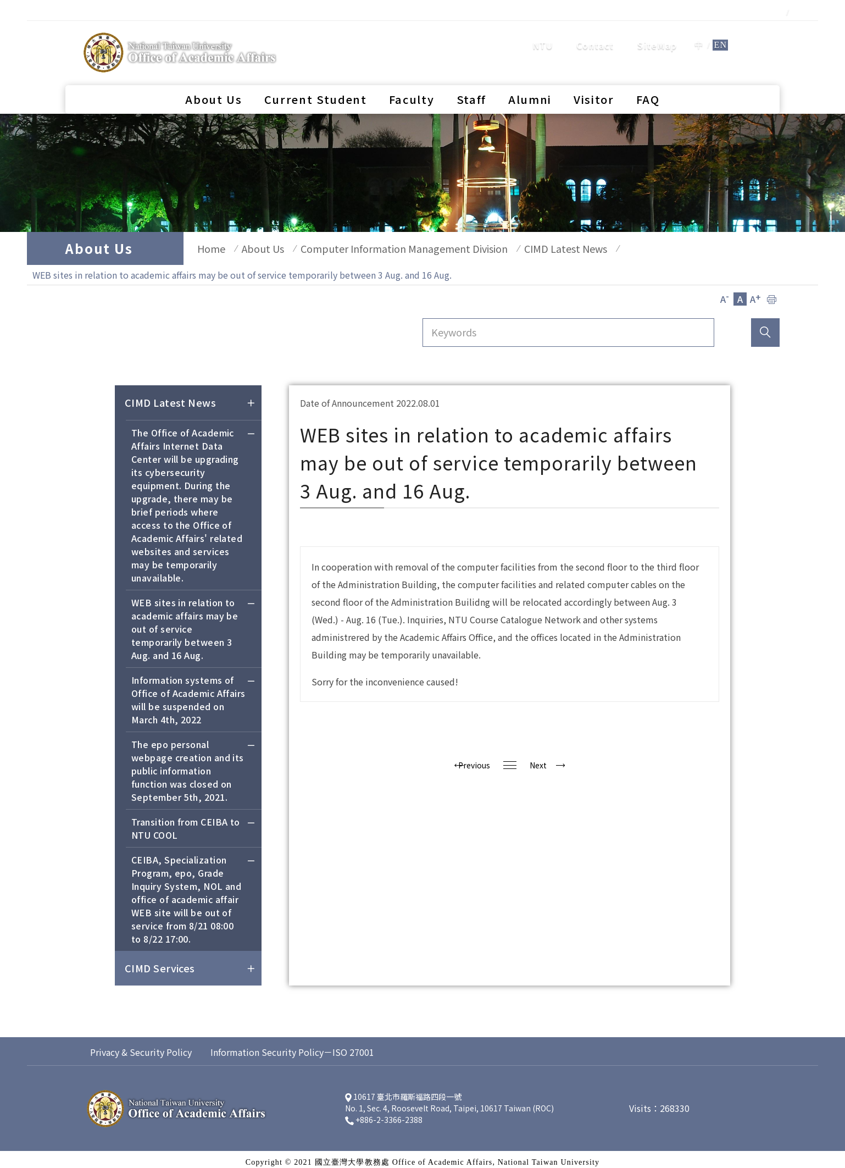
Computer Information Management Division (387, 248)
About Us (213, 80)
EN (720, 35)
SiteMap (657, 35)
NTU (542, 35)
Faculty (412, 80)
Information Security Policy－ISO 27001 (292, 1046)
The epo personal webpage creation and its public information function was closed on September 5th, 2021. (193, 766)
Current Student (315, 80)
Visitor (594, 80)
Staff (471, 80)
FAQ (648, 80)
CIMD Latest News (543, 248)
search (757, 35)
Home (206, 248)
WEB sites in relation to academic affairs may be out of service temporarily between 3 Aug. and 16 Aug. (193, 624)
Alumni (530, 80)
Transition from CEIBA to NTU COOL (193, 824)
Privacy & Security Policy (141, 1046)
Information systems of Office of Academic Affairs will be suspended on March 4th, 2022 (193, 695)
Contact (595, 35)
